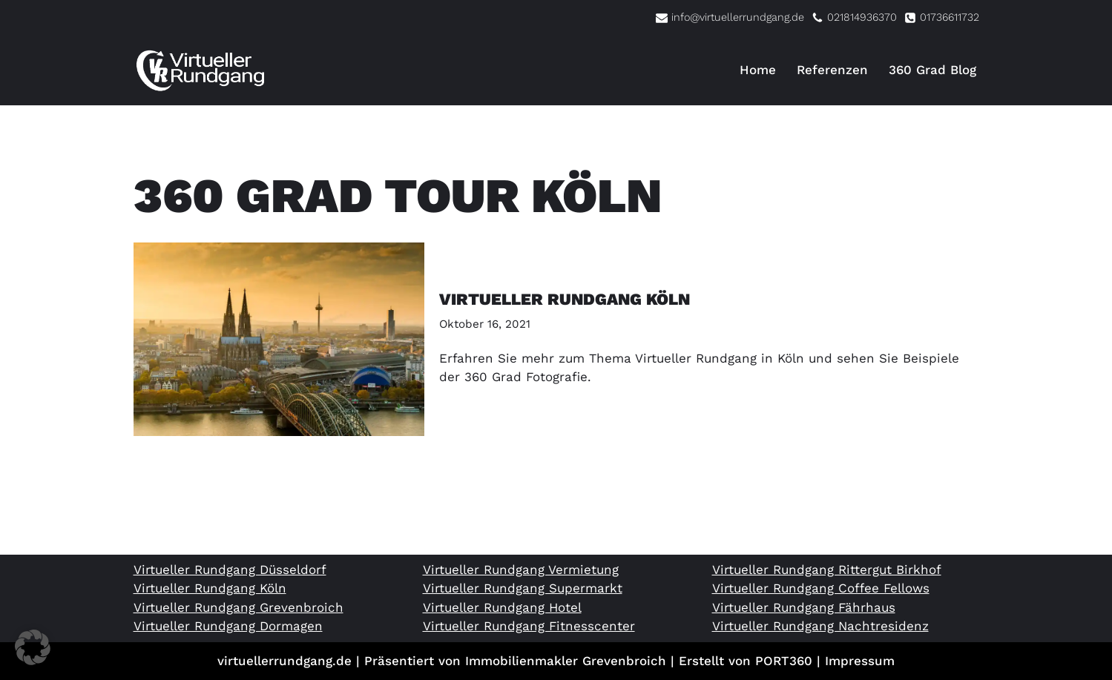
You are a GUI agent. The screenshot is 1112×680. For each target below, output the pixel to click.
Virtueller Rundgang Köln (564, 299)
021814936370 (862, 17)
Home (758, 69)
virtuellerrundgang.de (284, 660)
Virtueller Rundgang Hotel (502, 607)
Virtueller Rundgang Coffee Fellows (821, 588)
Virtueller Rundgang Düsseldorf (230, 569)
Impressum (860, 660)
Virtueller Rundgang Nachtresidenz (820, 625)
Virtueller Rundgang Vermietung (521, 569)
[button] (32, 647)
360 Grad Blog (932, 69)
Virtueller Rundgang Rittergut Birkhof (826, 569)
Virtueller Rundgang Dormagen (228, 625)
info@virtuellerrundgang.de (737, 17)
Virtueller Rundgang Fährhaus (803, 607)
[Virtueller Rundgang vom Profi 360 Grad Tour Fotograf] (200, 70)
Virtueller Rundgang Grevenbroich (238, 607)
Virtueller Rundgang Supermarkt (522, 588)
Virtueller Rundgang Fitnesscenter (529, 625)
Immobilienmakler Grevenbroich (565, 660)
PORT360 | (790, 660)
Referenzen (832, 69)
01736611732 (949, 17)
